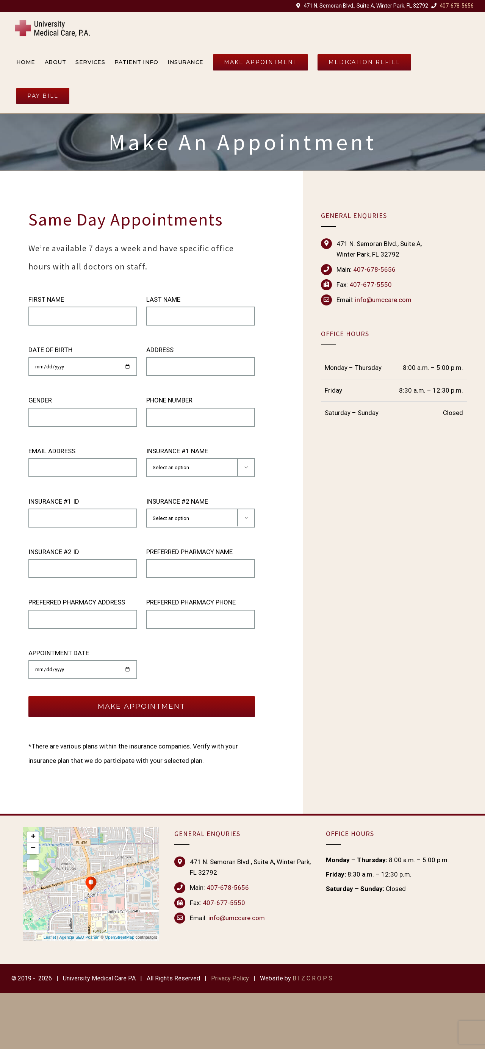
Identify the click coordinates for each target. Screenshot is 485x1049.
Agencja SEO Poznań (79, 937)
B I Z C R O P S (312, 978)
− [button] (33, 848)
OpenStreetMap (120, 937)
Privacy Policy (230, 978)
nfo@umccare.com (384, 300)
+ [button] (33, 837)
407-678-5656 (457, 6)
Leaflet (50, 937)
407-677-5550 (370, 285)
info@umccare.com (236, 918)
